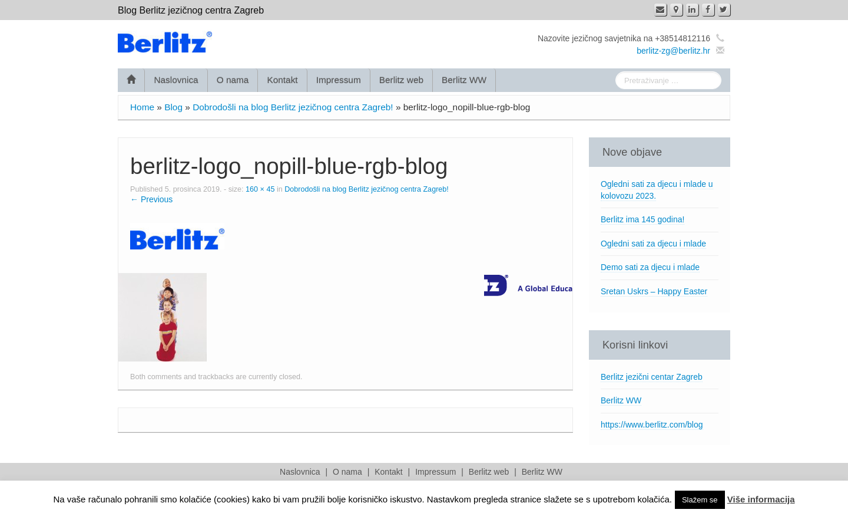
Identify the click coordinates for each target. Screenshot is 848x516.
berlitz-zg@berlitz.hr (673, 50)
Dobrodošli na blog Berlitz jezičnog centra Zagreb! (293, 107)
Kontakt (282, 80)
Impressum (338, 80)
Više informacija (761, 499)
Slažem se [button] (700, 499)
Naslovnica (176, 80)
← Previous (151, 199)
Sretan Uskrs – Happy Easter (654, 291)
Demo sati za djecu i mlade (650, 267)
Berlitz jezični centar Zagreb (652, 377)
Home (142, 107)
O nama (233, 80)
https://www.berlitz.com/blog (652, 424)
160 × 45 (260, 189)
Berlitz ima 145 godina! (642, 219)
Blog (173, 107)
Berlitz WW (464, 80)
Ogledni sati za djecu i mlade (653, 243)
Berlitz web (401, 80)
